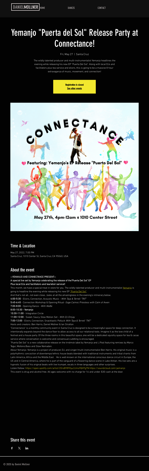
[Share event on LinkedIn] (26, 448)
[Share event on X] (19, 448)
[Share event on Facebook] (11, 448)
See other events (74, 88)
